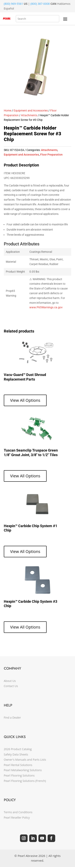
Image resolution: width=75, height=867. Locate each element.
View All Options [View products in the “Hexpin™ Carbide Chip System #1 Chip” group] (25, 551)
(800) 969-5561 (13, 4)
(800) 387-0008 (40, 4)
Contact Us (11, 686)
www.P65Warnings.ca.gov (46, 307)
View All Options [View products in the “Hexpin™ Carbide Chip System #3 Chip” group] (25, 627)
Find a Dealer (12, 717)
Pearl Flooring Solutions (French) (25, 781)
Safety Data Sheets (16, 754)
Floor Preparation (51, 154)
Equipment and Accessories (31, 110)
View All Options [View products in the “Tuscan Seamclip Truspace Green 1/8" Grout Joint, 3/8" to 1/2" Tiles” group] (25, 476)
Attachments (29, 115)
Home (7, 110)
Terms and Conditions (18, 812)
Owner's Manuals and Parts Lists (25, 759)
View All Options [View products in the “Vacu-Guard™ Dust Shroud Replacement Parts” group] (25, 400)
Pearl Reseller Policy (17, 817)
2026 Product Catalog (18, 749)
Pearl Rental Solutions (18, 765)
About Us (10, 681)
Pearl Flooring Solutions (19, 775)
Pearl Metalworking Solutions (23, 770)
